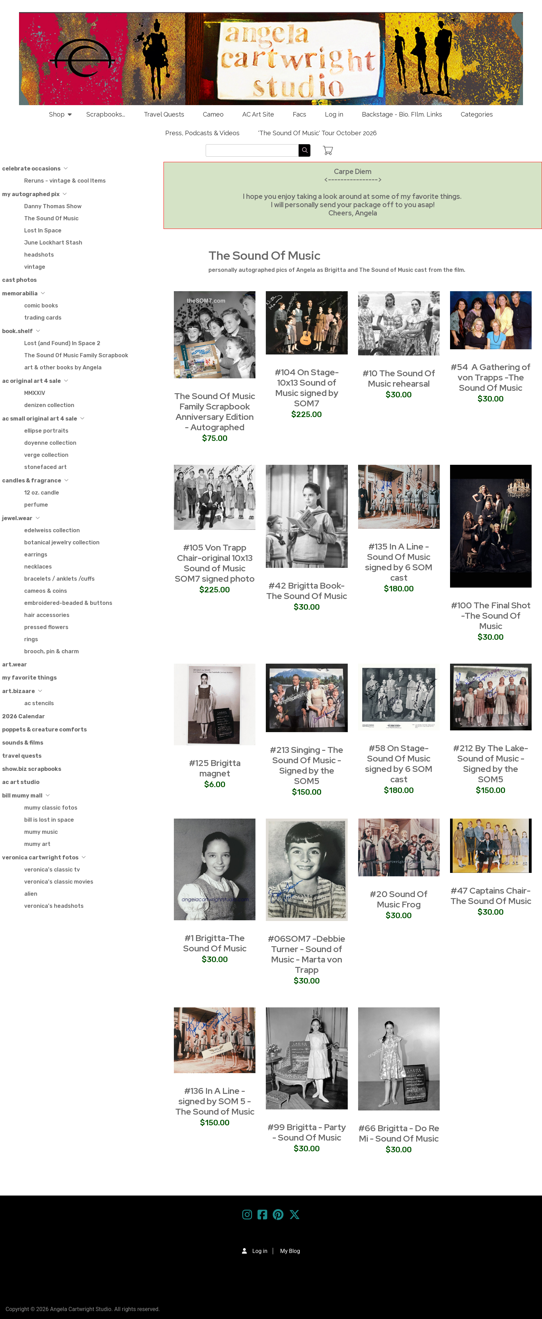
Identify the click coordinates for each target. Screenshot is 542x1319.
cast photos (19, 280)
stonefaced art (45, 467)
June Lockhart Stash (53, 242)
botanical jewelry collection (62, 542)
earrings (35, 554)
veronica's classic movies (58, 881)
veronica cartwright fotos (44, 857)
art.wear (14, 664)
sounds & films (22, 742)
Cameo (213, 114)
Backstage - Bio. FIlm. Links (402, 114)
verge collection (46, 455)
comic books (41, 305)
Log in (334, 114)
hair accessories (46, 615)
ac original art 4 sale (35, 381)
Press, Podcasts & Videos (202, 133)
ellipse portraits (46, 430)
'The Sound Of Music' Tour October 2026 (317, 133)
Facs (299, 114)
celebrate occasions (35, 168)
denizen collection (49, 405)
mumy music (41, 832)
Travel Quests (164, 114)
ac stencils (39, 703)
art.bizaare (22, 691)
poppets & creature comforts (44, 729)
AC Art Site (258, 114)
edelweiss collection (52, 530)
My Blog (290, 1251)
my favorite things (29, 677)
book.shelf (21, 331)
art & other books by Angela (63, 367)
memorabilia (23, 293)
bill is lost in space (49, 820)
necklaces (38, 566)
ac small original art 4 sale (43, 418)
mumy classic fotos (50, 807)
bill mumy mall (26, 795)
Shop (57, 117)
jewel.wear (21, 518)
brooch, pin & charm (51, 651)
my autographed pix (34, 194)
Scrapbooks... (105, 114)
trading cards (43, 317)
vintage (34, 267)
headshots (39, 254)
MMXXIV (34, 393)
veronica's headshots (54, 906)
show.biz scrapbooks (31, 769)
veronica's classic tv (52, 869)
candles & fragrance (35, 480)
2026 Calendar (23, 716)
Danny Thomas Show (53, 206)
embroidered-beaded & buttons (68, 603)
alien (30, 894)
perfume (36, 504)
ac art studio (20, 782)
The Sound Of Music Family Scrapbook (76, 355)
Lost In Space (43, 230)
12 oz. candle (41, 492)
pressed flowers (46, 627)
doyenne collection (50, 443)
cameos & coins (45, 591)
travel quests (21, 756)
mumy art (37, 844)
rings (31, 639)
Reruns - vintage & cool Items (65, 180)
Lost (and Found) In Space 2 (62, 343)
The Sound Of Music (51, 218)
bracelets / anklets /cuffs (59, 578)
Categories (477, 114)
